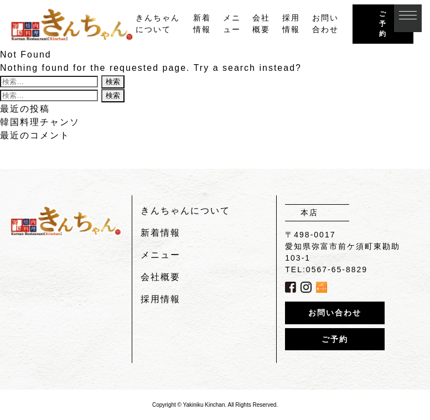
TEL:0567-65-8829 (326, 269)
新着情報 (160, 232)
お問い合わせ (334, 312)
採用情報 (160, 299)
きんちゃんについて (185, 210)
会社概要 (160, 277)
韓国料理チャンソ (40, 122)
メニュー (160, 255)
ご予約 (383, 24)
